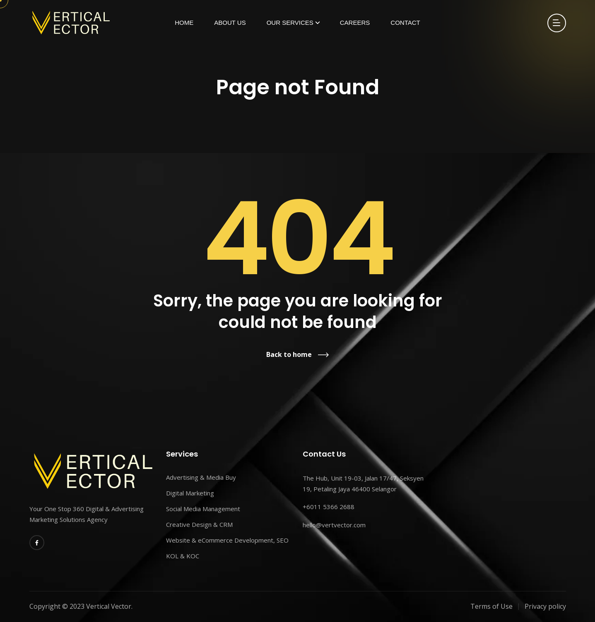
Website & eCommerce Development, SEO (227, 540)
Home (184, 22)
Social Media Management (203, 509)
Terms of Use (491, 606)
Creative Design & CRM (199, 524)
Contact (405, 22)
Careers (355, 22)
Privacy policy (545, 606)
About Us (230, 22)
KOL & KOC (182, 556)
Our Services (290, 22)
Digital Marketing (190, 493)
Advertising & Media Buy (201, 477)
